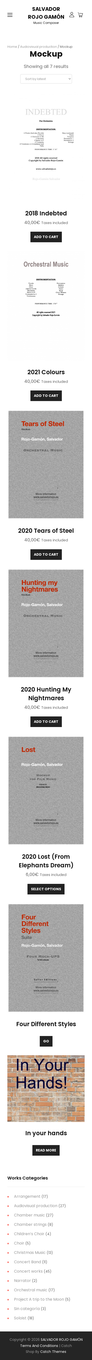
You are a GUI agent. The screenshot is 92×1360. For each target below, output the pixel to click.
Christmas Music (30, 1252)
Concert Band (27, 1262)
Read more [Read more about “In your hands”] (46, 1150)
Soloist (20, 1318)
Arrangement (27, 1196)
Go (46, 1041)
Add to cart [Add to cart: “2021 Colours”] (46, 395)
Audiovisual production (38, 46)
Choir (19, 1243)
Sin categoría (27, 1308)
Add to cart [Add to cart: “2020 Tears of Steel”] (46, 554)
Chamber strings (30, 1224)
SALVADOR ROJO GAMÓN (62, 1339)
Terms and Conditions (39, 1345)
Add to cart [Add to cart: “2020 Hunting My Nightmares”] (46, 721)
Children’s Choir (29, 1234)
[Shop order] (46, 79)
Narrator (22, 1280)
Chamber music (29, 1215)
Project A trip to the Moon (39, 1299)
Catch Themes (53, 1351)
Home (12, 46)
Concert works (28, 1271)
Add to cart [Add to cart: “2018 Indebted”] (46, 236)
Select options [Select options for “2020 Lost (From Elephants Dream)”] (46, 889)
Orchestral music (30, 1290)
